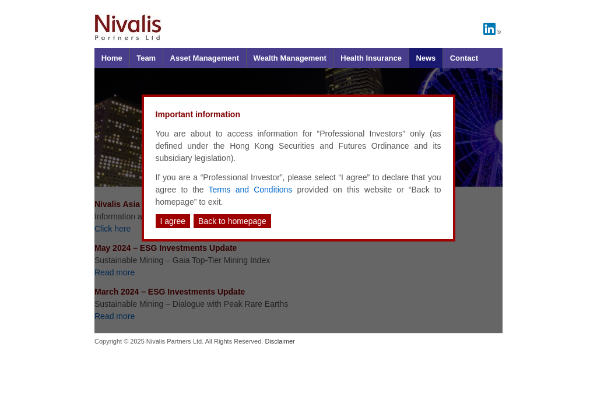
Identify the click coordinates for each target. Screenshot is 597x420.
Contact (464, 58)
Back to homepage (232, 221)
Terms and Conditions (251, 189)
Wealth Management (289, 58)
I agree (173, 221)
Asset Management (204, 58)
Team (146, 58)
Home (111, 58)
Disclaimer (279, 341)
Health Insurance (371, 58)
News (426, 58)
